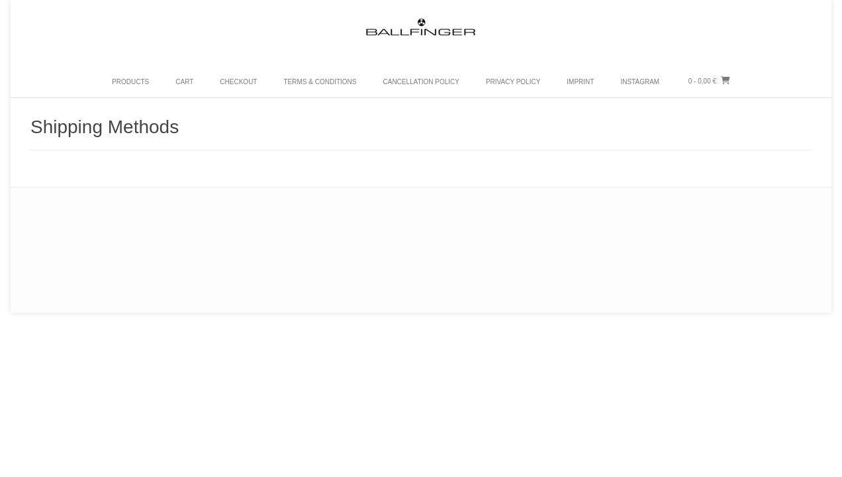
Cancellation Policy (421, 81)
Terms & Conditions (319, 81)
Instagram (639, 81)
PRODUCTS (130, 81)
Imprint (580, 81)
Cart (184, 81)
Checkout (238, 81)
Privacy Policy (513, 81)
